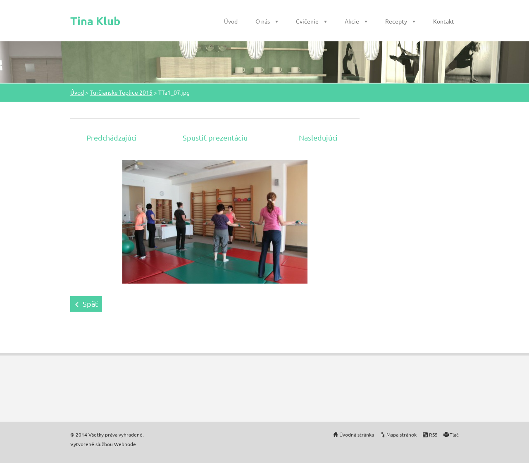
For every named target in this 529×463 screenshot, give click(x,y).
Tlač (454, 434)
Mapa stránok (401, 434)
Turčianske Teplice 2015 (121, 92)
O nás (262, 21)
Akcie (352, 21)
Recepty (396, 21)
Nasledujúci (318, 137)
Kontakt (443, 21)
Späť (90, 303)
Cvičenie (307, 21)
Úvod (231, 21)
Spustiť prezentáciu (215, 137)
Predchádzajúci (111, 137)
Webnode (125, 444)
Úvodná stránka (356, 434)
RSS (433, 434)
